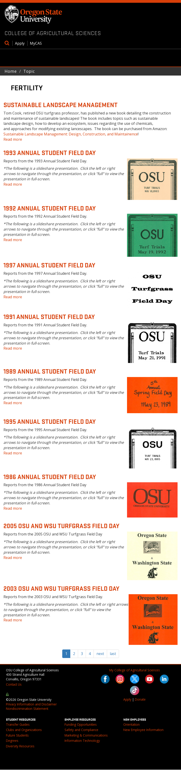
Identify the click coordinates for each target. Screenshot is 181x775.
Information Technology (82, 740)
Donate (140, 699)
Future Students (17, 735)
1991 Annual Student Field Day (49, 316)
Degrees (12, 740)
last (113, 653)
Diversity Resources (20, 746)
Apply (20, 43)
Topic (29, 71)
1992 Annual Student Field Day (49, 208)
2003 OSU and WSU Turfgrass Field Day (61, 588)
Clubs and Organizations (24, 730)
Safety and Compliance (81, 730)
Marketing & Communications (86, 735)
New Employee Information (143, 730)
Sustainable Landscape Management (60, 104)
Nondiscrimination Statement (27, 708)
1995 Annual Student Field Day (49, 421)
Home (11, 71)
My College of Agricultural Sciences (134, 670)
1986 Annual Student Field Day (49, 476)
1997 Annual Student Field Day (49, 265)
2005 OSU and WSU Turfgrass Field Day (61, 525)
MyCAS (36, 43)
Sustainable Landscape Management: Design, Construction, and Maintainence (70, 134)
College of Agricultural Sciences (53, 33)
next (100, 653)
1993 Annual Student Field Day (49, 152)
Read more (12, 139)
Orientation (131, 724)
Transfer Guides (18, 724)
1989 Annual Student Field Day (49, 371)
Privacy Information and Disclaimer (31, 704)
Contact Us (14, 684)
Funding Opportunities (81, 724)
